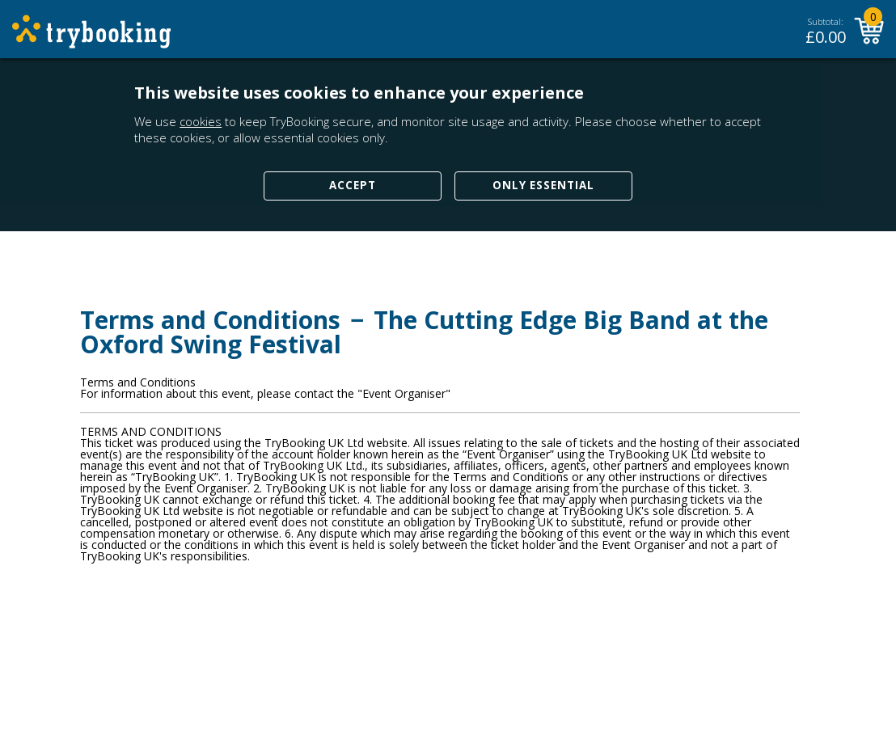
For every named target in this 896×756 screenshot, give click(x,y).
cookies (201, 121)
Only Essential (543, 185)
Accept (352, 185)
